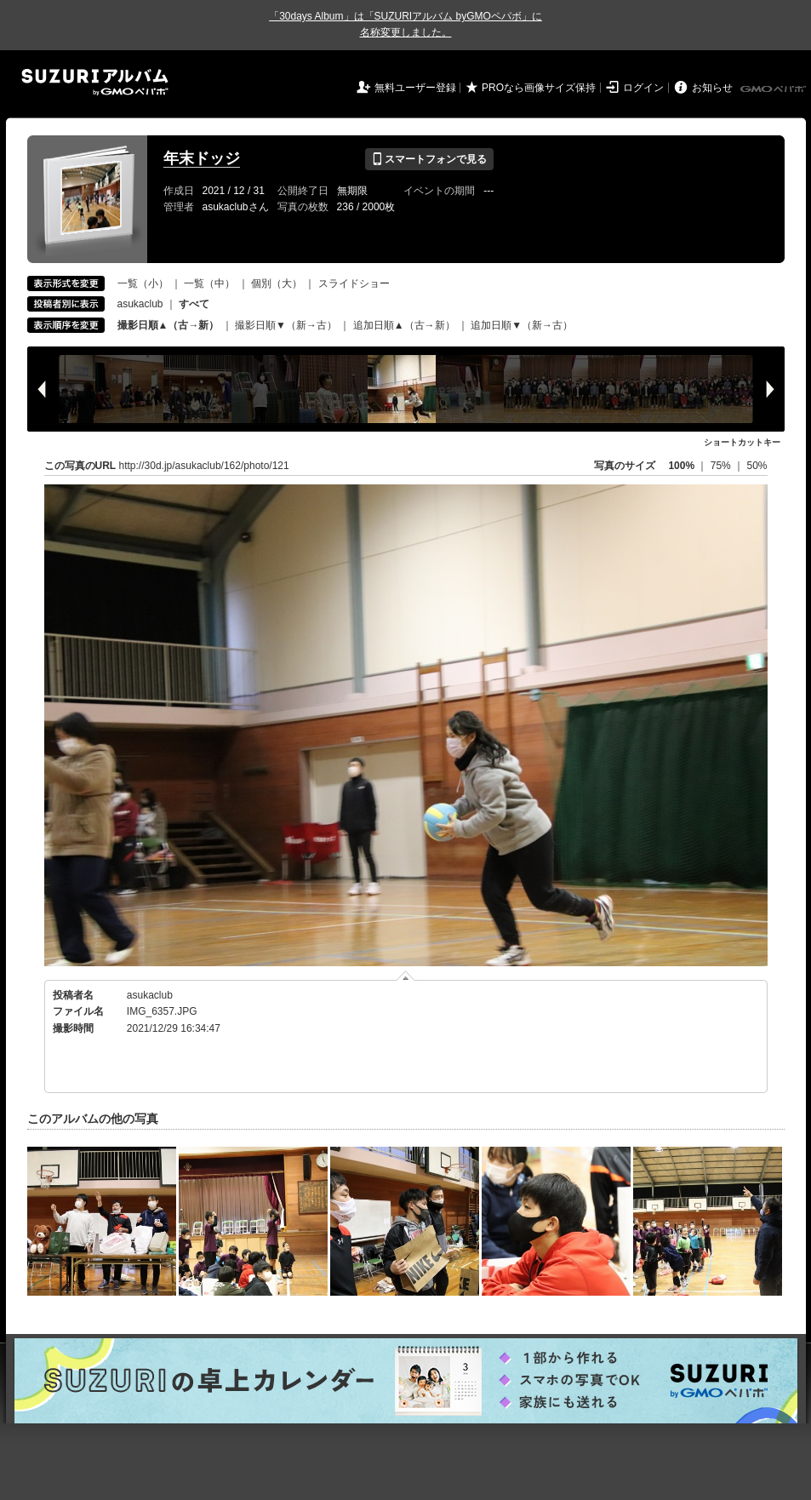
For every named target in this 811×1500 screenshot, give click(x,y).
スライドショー (354, 283)
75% (722, 466)
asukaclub (140, 304)
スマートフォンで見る (429, 159)
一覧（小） (142, 283)
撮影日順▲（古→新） (168, 325)
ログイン (643, 88)
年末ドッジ (201, 158)
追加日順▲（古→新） (404, 325)
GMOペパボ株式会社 (774, 89)
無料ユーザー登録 (415, 88)
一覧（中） (209, 283)
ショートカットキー (742, 442)
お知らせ (712, 88)
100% (681, 466)
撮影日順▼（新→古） (286, 325)
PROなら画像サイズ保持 (539, 88)
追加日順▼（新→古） (522, 325)
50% (756, 466)
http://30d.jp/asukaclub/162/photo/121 (204, 466)
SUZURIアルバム (95, 82)
